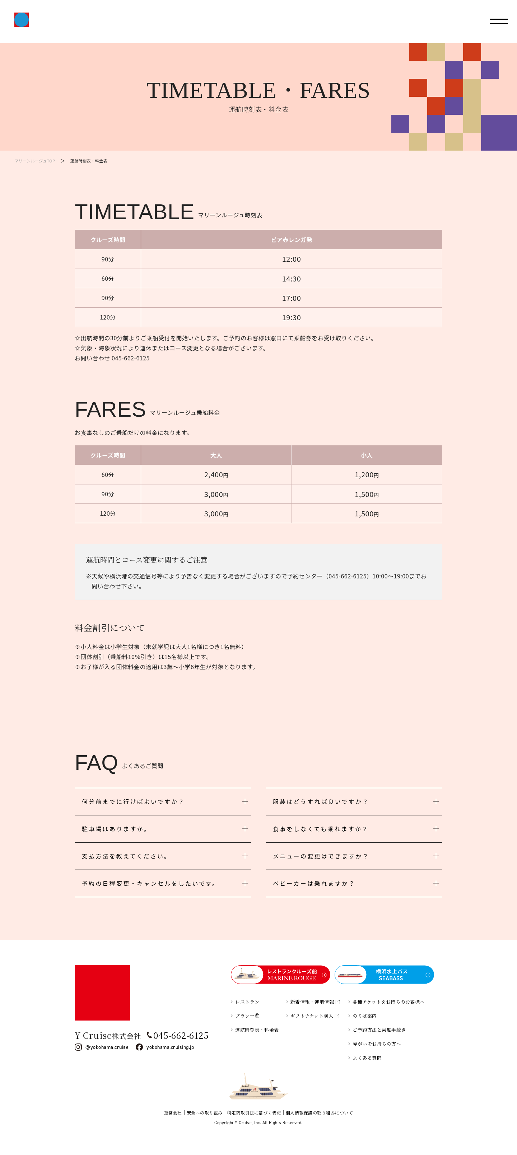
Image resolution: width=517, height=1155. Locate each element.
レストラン (247, 1001)
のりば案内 (365, 1015)
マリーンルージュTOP (34, 161)
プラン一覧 (247, 1015)
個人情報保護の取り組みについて (319, 1112)
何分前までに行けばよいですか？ (133, 801)
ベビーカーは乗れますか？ (314, 883)
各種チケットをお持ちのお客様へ (389, 1001)
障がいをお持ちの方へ (377, 1043)
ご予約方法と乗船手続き (379, 1029)
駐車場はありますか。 (116, 828)
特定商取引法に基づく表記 (254, 1112)
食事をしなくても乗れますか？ (321, 828)
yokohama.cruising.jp (170, 1047)
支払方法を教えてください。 (126, 856)
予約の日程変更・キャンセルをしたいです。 (150, 883)
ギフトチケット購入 (312, 1015)
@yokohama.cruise (107, 1047)
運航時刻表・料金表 (257, 1029)
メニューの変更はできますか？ (321, 856)
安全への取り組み (205, 1112)
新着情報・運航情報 (312, 1001)
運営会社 (173, 1112)
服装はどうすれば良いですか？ (321, 801)
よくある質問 (367, 1057)
